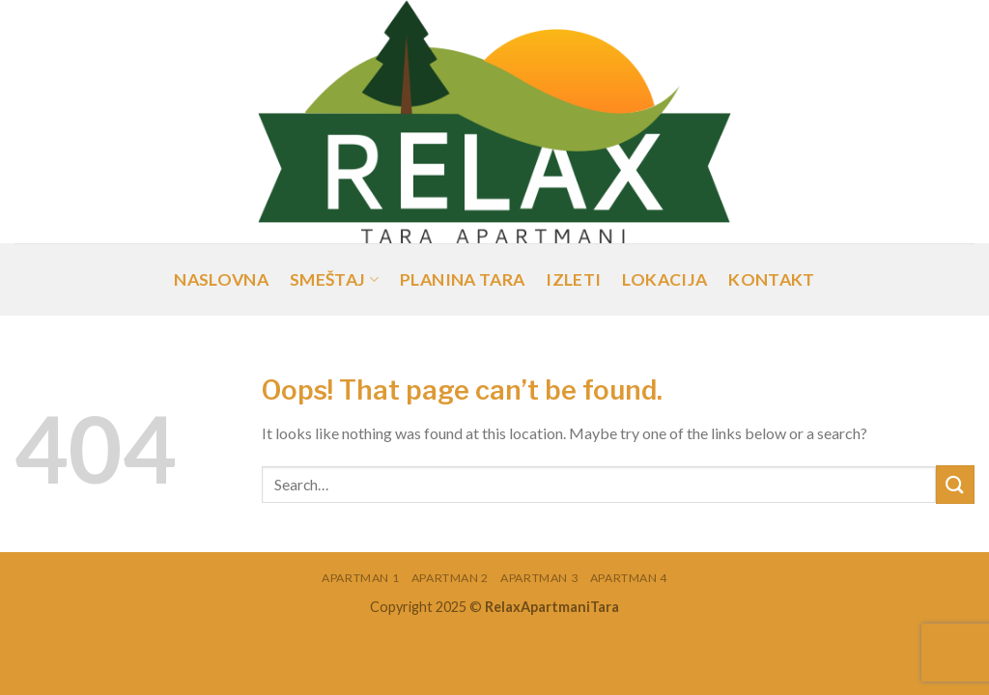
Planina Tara (462, 279)
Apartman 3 (539, 577)
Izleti (573, 279)
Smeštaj (334, 279)
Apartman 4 (628, 577)
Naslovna (221, 279)
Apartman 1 (360, 577)
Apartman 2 (450, 577)
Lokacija (664, 279)
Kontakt (771, 279)
